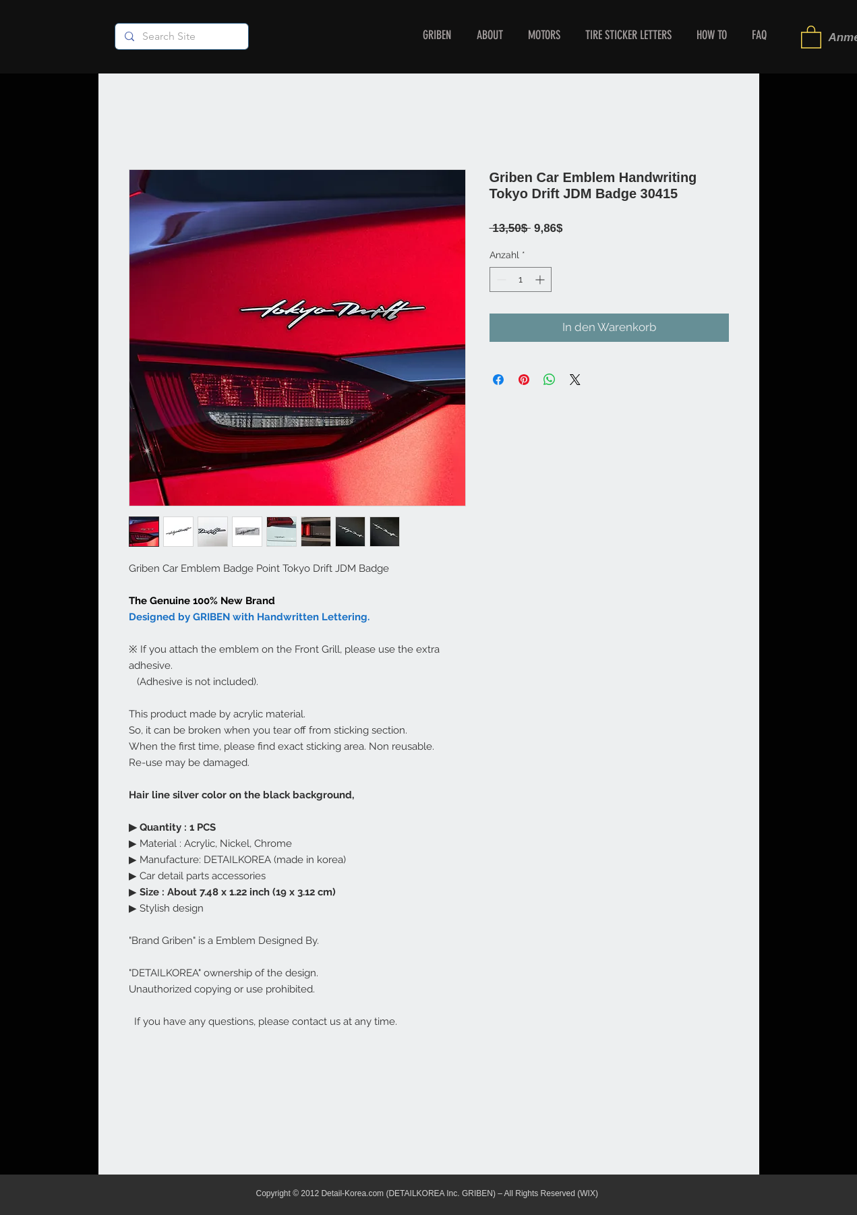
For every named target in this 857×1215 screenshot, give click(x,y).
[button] (811, 36)
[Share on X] (575, 380)
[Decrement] (500, 279)
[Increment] (541, 279)
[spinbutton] (520, 279)
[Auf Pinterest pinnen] (524, 380)
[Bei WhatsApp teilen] (549, 380)
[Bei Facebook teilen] (498, 380)
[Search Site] (181, 36)
